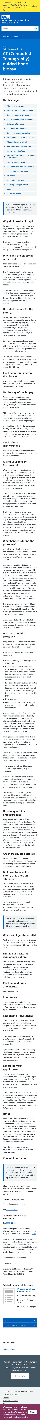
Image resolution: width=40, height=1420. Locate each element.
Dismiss (32, 1412)
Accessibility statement (11, 1395)
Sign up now (20, 1376)
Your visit (6, 46)
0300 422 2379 (11, 1210)
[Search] (36, 28)
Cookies (6, 1398)
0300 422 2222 (11, 1223)
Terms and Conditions (10, 1401)
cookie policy (8, 1417)
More (17, 37)
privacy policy (22, 1417)
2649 (34, 1234)
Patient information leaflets (12, 49)
